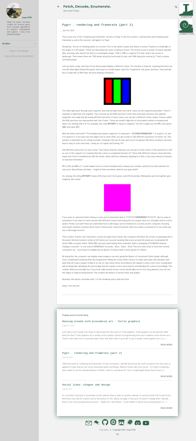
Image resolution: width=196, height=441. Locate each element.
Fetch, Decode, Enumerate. (87, 6)
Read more (166, 344)
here (148, 220)
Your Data (103, 430)
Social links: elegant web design (86, 384)
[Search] (176, 7)
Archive (6, 43)
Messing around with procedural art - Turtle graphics (101, 321)
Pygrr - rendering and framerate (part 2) (92, 353)
